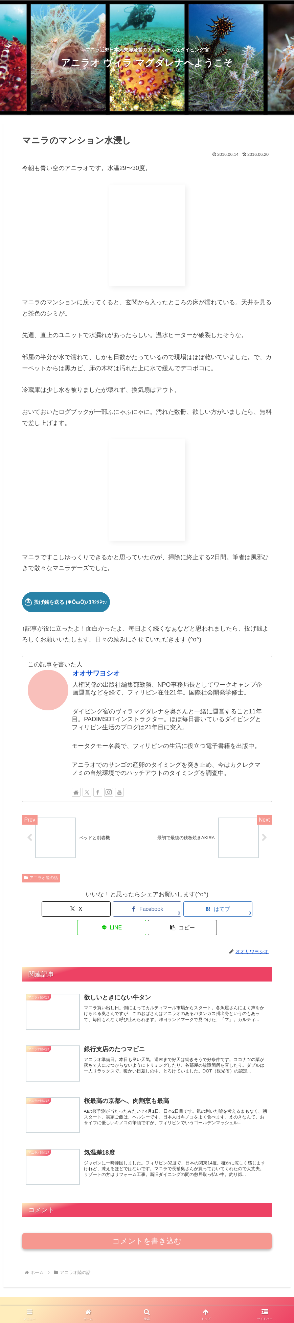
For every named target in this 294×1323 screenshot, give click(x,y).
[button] (231, 910)
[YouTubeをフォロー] (119, 792)
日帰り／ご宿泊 (96, 1302)
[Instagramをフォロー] (108, 792)
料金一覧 (240, 1302)
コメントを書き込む (147, 1228)
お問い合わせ (271, 1302)
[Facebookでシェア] (105, 910)
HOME (15, 1302)
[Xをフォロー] (87, 792)
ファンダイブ (134, 1302)
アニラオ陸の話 (41, 879)
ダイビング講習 (171, 1302)
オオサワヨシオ (96, 673)
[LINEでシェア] (189, 910)
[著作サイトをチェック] (76, 792)
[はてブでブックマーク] (147, 910)
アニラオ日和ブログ (51, 1302)
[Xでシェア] (63, 910)
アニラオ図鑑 (210, 1302)
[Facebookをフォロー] (97, 792)
